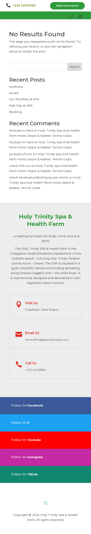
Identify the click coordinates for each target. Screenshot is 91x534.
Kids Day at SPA (21, 105)
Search (74, 67)
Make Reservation (67, 5)
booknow (16, 87)
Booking (15, 112)
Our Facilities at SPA (24, 99)
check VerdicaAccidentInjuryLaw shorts (38, 177)
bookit (14, 93)
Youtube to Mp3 (21, 130)
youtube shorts (20, 154)
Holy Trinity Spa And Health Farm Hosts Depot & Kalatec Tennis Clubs (45, 183)
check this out (19, 166)
